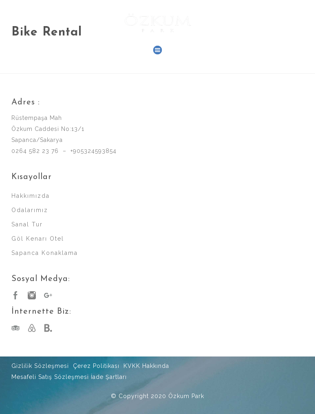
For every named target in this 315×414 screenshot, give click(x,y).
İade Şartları (109, 377)
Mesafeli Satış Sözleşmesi (50, 377)
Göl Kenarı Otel (37, 238)
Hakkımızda (30, 196)
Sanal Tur (27, 224)
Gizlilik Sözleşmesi (40, 366)
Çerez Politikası (96, 366)
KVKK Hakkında (146, 366)
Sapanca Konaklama (44, 253)
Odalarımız (29, 210)
